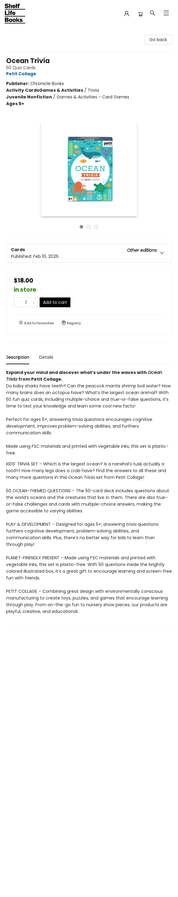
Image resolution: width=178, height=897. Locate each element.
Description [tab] (18, 357)
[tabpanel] (89, 499)
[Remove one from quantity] (18, 302)
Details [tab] (47, 357)
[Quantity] (26, 302)
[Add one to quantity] (34, 302)
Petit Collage (22, 74)
